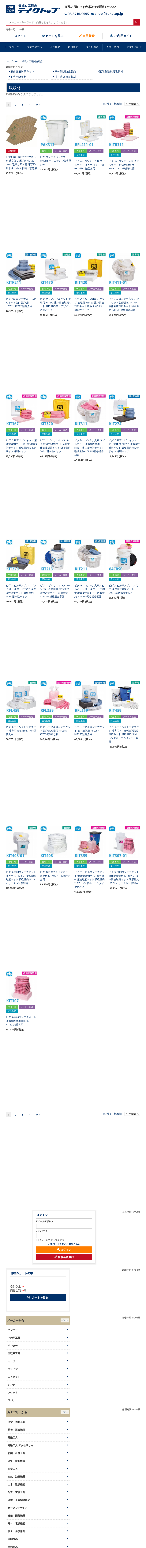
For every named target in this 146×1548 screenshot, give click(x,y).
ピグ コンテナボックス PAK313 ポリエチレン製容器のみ (55, 160)
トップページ (11, 46)
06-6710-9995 (78, 14)
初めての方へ (34, 46)
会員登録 (88, 36)
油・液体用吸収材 (65, 76)
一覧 (63, 1320)
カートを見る (54, 36)
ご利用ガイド (123, 36)
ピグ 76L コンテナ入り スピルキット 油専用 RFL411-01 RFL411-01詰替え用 (89, 164)
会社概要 (55, 46)
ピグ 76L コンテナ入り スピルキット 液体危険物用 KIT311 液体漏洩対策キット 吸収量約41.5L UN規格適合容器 (89, 448)
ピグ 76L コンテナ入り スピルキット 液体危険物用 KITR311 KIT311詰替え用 (124, 164)
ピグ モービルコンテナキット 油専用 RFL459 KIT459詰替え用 (21, 730)
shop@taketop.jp (109, 13)
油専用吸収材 (18, 76)
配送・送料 (113, 46)
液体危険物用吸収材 (111, 71)
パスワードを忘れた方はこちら (64, 1244)
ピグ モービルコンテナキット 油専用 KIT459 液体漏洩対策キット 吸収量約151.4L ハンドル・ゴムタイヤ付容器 (124, 734)
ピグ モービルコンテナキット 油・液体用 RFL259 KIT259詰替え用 (89, 730)
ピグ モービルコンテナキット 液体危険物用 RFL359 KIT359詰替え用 (55, 730)
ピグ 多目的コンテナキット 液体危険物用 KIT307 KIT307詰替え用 (21, 1021)
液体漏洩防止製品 (65, 71)
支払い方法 (92, 46)
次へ (38, 104)
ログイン (20, 36)
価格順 (107, 104)
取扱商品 (73, 46)
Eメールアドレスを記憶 (52, 1240)
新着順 (118, 104)
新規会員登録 (66, 1257)
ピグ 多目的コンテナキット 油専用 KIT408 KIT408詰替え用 (55, 875)
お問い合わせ (134, 46)
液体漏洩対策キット (22, 71)
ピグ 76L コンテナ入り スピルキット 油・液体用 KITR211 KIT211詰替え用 (21, 302)
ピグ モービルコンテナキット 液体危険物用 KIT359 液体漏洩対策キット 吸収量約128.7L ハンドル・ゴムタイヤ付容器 (89, 879)
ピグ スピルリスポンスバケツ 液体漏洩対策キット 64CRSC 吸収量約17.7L (124, 589)
